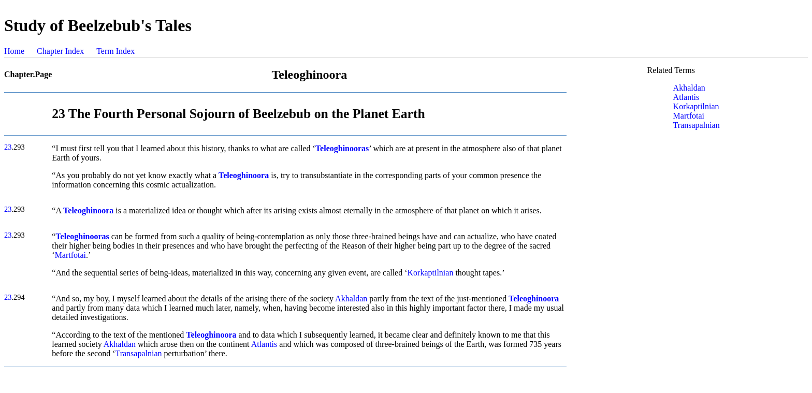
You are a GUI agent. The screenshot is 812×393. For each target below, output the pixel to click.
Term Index (115, 51)
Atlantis (264, 344)
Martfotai (70, 255)
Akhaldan (351, 298)
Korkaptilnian (431, 272)
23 (7, 147)
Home (14, 51)
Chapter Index (60, 51)
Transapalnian (138, 353)
